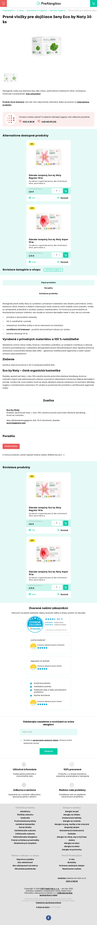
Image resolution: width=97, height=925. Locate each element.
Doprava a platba (25, 859)
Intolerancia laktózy (71, 818)
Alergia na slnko (71, 846)
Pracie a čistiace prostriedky (25, 840)
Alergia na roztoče (72, 821)
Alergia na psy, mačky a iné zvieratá (72, 824)
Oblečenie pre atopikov (25, 843)
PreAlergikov (8, 10)
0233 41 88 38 (28, 122)
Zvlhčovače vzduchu (25, 834)
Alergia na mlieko (71, 815)
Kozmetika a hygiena (37, 10)
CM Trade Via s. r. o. (49, 889)
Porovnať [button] (64, 198)
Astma (72, 840)
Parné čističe (25, 827)
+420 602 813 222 (48, 122)
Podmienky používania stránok (48, 902)
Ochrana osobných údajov (72, 865)
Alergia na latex (71, 843)
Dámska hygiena (58, 10)
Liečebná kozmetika (25, 824)
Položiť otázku (11, 446)
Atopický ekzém (71, 827)
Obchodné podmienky (25, 869)
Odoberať (48, 751)
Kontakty (72, 862)
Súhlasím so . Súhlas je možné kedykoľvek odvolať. (48, 742)
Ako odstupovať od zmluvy (25, 865)
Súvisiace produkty (48, 293)
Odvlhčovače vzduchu (25, 830)
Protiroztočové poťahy (25, 821)
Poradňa (48, 288)
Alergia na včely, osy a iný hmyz (72, 837)
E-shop (20, 10)
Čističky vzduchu (25, 815)
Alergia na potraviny (72, 849)
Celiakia (72, 834)
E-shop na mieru (43, 907)
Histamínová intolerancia (72, 830)
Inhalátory (25, 811)
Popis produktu (48, 282)
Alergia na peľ (72, 811)
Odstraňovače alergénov (25, 837)
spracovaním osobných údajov (46, 740)
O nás (72, 859)
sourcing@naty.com (16, 423)
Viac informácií (33, 94)
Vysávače (25, 818)
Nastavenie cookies (71, 869)
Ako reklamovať (25, 862)
